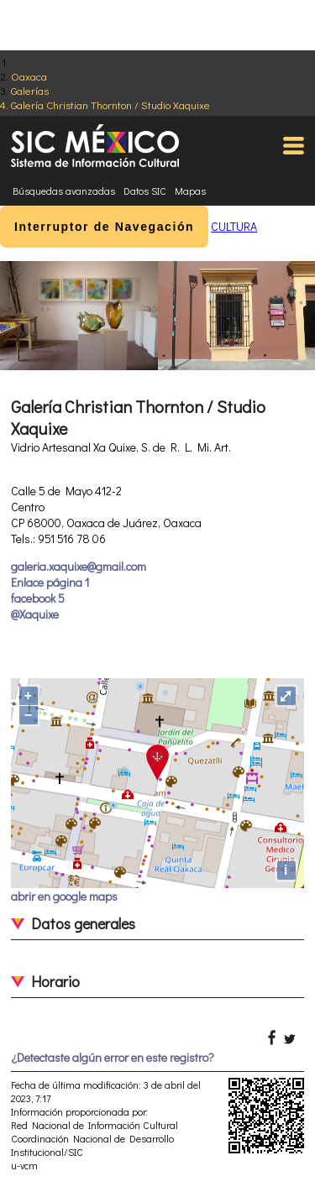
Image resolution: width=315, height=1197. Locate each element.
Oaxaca (29, 76)
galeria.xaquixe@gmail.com (78, 566)
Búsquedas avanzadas (64, 190)
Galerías (30, 90)
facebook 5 (38, 598)
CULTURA (234, 226)
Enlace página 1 (50, 582)
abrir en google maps (64, 896)
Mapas (190, 190)
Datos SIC (144, 190)
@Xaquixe (35, 614)
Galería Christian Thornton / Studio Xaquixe (110, 104)
